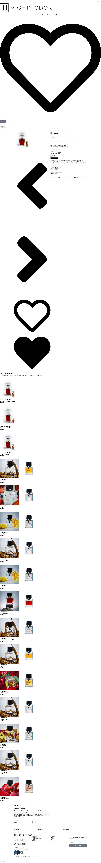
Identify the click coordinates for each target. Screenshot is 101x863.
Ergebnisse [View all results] (3, 126)
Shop (43, 14)
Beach (2, 534)
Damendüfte (4, 479)
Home (38, 14)
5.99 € (2, 403)
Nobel (2, 507)
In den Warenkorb (54, 158)
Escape (2, 481)
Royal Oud (3, 772)
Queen (2, 666)
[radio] (52, 154)
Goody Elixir (4, 719)
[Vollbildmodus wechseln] (1, 861)
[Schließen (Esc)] (4, 861)
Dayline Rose (4, 693)
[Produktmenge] (56, 156)
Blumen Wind (4, 798)
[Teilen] (3, 861)
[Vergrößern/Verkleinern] (0, 861)
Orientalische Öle (56, 130)
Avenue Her (4, 746)
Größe (52, 151)
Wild (1, 587)
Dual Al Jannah (5, 454)
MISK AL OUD (5, 428)
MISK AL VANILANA (7, 401)
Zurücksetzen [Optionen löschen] (53, 155)
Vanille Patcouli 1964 (7, 640)
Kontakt (62, 14)
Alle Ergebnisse (4, 127)
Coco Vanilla (4, 560)
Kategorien (49, 14)
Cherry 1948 (4, 613)
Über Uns (56, 14)
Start (51, 130)
